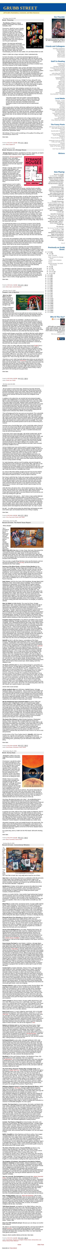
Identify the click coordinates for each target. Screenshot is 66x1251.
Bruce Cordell (61, 55)
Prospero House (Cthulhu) (57, 68)
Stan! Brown (61, 52)
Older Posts (41, 1244)
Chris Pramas (61, 57)
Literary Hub (61, 83)
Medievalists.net (60, 79)
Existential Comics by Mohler (57, 140)
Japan (10, 286)
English (36, 345)
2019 (48, 285)
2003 (48, 312)
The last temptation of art (54, 202)
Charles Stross (61, 87)
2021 (48, 281)
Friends (7, 380)
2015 (48, 291)
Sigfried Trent (61, 54)
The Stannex (60, 226)
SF (14, 144)
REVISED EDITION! (54, 188)
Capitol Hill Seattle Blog (58, 110)
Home (19, 1244)
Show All (63, 243)
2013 (48, 295)
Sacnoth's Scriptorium (59, 48)
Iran (11, 380)
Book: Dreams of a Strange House (14, 150)
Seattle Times (61, 103)
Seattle (23, 517)
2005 (48, 308)
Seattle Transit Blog (59, 114)
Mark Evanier (61, 85)
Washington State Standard (57, 109)
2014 (48, 293)
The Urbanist (61, 117)
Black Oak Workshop (28, 1195)
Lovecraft (15, 286)
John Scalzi (61, 88)
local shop (21, 562)
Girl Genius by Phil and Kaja (57, 127)
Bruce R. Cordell (59, 174)
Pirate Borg (14, 948)
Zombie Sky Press (14, 1070)
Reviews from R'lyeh (59, 66)
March (51, 270)
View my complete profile (58, 334)
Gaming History (35, 1239)
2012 (48, 297)
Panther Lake (18, 517)
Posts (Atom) (13, 1248)
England (11, 144)
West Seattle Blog (60, 111)
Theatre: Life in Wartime (10, 292)
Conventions (16, 747)
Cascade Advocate (59, 118)
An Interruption (54, 175)
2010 (48, 300)
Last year (39, 645)
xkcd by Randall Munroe (58, 133)
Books (7, 144)
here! (63, 41)
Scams (4, 386)
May (50, 266)
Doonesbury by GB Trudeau (57, 144)
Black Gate (62, 81)
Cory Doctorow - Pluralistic (57, 94)
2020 (48, 283)
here (33, 1022)
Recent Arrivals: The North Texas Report (16, 522)
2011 (48, 298)
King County (12, 517)
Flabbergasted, (8, 1059)
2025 (48, 275)
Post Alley (62, 107)
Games (24, 747)
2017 (48, 288)
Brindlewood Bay (31, 1033)
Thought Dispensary (58, 201)
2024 (48, 276)
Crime (7, 517)
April (50, 268)
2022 (48, 280)
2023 (48, 278)
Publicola (62, 105)
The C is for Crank (60, 116)
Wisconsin (16, 1240)
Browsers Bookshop (15, 157)
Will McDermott (60, 50)
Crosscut (62, 106)
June (50, 253)
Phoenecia (23, 360)
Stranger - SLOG (60, 100)
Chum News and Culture (58, 120)
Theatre (14, 380)
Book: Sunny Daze (8, 753)
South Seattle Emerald (58, 113)
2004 (48, 310)
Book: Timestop (7, 20)
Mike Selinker (61, 51)
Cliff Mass (62, 90)
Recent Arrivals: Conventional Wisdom (16, 845)
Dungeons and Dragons (18, 1239)
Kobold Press (61, 63)
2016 (48, 290)
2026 (48, 252)
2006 (48, 307)
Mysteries (19, 286)
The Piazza (17, 1088)
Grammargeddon (60, 77)
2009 (48, 302)
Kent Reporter (61, 102)
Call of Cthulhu (9, 747)
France (20, 747)
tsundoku (9, 1228)
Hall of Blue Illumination (58, 73)
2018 (48, 287)
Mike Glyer (62, 84)
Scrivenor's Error (60, 92)
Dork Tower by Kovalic (59, 149)
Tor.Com (62, 80)
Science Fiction (18, 839)
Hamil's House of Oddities (12, 938)
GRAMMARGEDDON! (57, 187)
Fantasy (26, 1239)
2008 (48, 303)
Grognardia (62, 65)
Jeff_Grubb (57, 319)
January (51, 273)
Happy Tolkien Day (52, 215)
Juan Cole (62, 91)
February (51, 271)
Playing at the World (59, 69)
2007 (48, 305)
